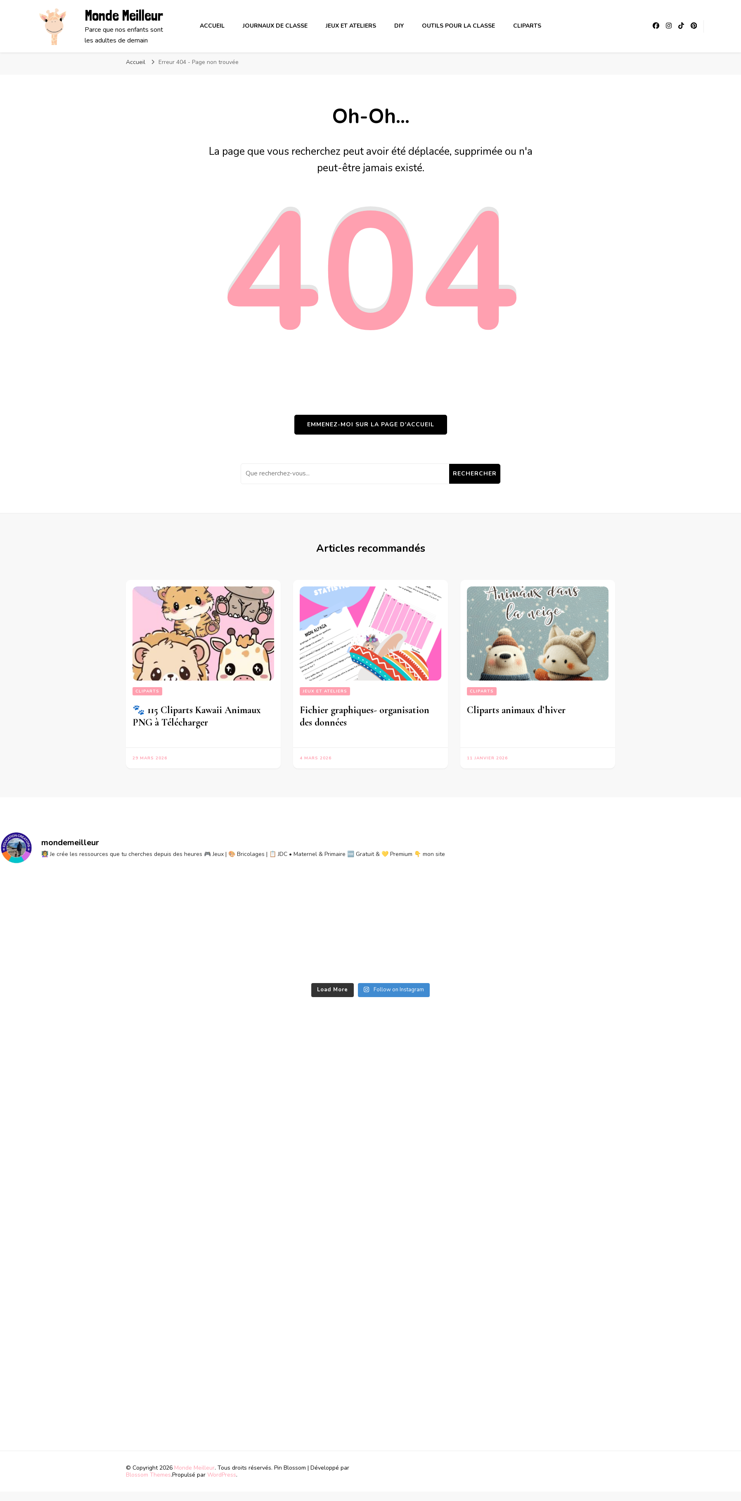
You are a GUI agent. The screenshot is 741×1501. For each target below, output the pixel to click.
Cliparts (527, 26)
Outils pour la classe (458, 26)
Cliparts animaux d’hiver (516, 710)
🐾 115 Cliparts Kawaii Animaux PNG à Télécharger (197, 716)
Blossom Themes (148, 1475)
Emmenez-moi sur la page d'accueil (370, 424)
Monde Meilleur (124, 15)
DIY (399, 26)
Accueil (212, 26)
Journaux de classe (275, 26)
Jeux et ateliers (351, 26)
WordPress (221, 1475)
